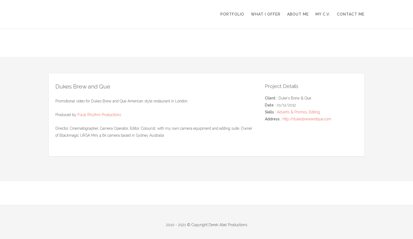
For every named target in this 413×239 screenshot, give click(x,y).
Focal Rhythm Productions (99, 115)
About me (298, 14)
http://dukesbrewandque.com (307, 119)
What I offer (265, 14)
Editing (314, 112)
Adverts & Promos (292, 112)
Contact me (351, 14)
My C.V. (323, 14)
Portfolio (232, 14)
